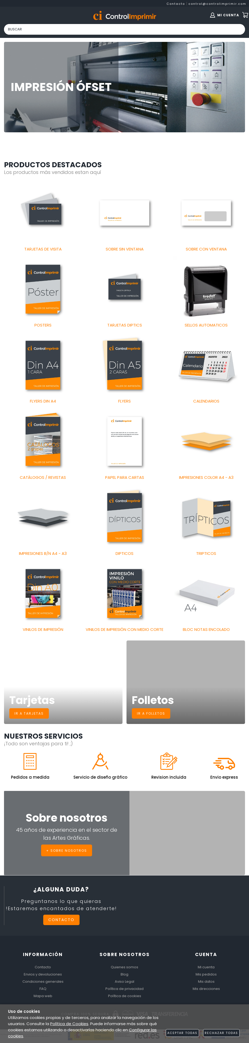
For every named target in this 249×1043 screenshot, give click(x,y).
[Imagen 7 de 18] (43, 365)
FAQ (42, 988)
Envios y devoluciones (43, 974)
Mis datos (206, 981)
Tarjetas (32, 700)
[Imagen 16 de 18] (43, 593)
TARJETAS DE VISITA (43, 249)
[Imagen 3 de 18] (206, 213)
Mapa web (43, 995)
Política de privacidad (124, 988)
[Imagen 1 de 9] (124, 87)
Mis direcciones (206, 988)
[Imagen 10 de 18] (43, 441)
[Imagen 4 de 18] (43, 289)
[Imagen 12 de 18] (206, 441)
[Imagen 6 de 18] (206, 289)
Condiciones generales (43, 981)
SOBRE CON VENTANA (206, 249)
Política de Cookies (69, 1023)
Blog (124, 974)
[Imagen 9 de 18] (206, 365)
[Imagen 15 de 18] (206, 517)
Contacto (176, 4)
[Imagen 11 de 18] (124, 441)
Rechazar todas (221, 1033)
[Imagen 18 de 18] (206, 593)
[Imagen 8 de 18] (124, 365)
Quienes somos (124, 967)
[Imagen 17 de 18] (124, 593)
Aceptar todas (182, 1033)
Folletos (153, 700)
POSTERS (43, 325)
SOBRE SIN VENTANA (125, 249)
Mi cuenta (206, 967)
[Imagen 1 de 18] (43, 213)
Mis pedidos (206, 974)
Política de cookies (124, 995)
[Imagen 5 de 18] (124, 289)
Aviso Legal (124, 981)
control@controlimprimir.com (217, 4)
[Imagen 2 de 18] (124, 213)
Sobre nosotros (67, 818)
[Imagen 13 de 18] (43, 517)
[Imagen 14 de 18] (124, 517)
